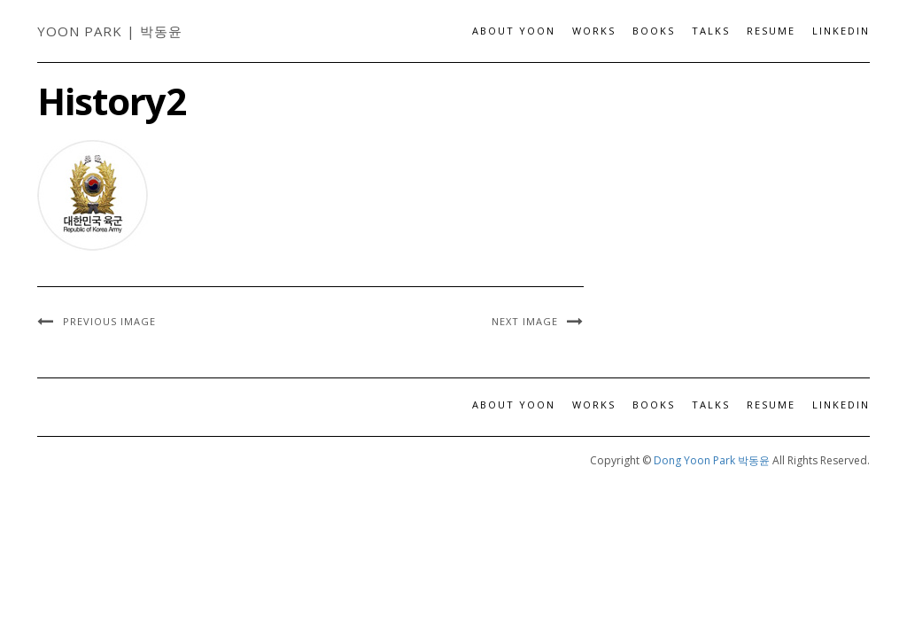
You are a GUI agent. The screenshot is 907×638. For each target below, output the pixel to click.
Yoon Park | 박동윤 (109, 31)
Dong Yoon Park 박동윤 (712, 460)
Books (653, 30)
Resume (771, 30)
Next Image (525, 321)
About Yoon (513, 30)
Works (594, 30)
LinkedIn (841, 30)
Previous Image (109, 321)
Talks (711, 30)
